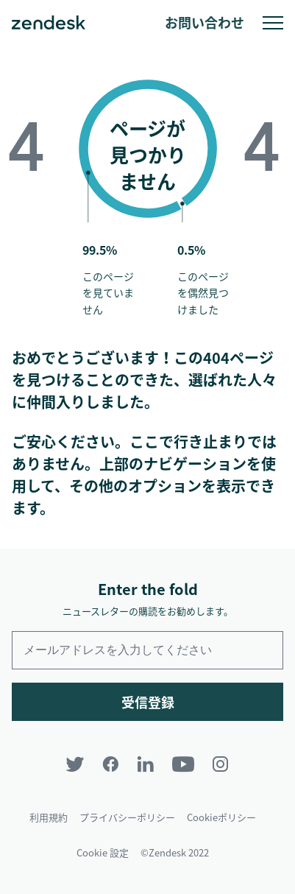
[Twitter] (75, 764)
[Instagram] (220, 764)
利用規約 (48, 817)
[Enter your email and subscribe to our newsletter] (147, 650)
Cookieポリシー (221, 817)
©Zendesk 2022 (175, 852)
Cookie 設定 (103, 852)
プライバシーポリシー (127, 817)
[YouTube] (183, 764)
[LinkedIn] (145, 764)
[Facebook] (110, 764)
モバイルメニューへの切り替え (273, 22)
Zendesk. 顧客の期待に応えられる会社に (48, 22)
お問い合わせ (204, 22)
